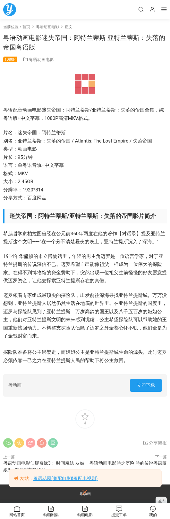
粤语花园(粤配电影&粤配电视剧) (65, 478)
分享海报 (155, 442)
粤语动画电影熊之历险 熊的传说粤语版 (128, 463)
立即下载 (146, 385)
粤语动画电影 (41, 59)
